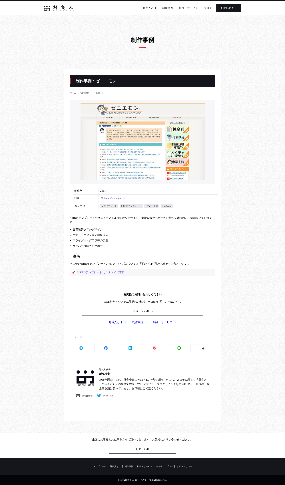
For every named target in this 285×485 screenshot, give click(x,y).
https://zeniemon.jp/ (115, 198)
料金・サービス (188, 8)
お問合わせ (83, 395)
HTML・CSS (152, 206)
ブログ (208, 8)
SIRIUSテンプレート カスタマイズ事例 (101, 272)
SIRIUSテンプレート (131, 206)
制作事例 (167, 8)
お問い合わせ (229, 8)
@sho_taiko (104, 395)
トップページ (99, 466)
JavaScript (166, 206)
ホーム (73, 93)
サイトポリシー (184, 466)
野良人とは (149, 8)
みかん (159, 466)
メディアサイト (109, 206)
